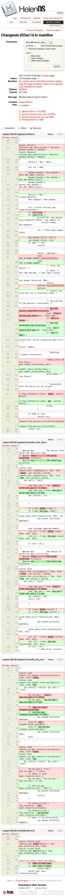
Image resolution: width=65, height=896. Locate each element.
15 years (45, 75)
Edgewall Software (29, 894)
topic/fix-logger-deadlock (30, 84)
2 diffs (50, 117)
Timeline (23, 22)
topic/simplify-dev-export (30, 86)
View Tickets (55, 26)
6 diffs (52, 114)
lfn (20, 81)
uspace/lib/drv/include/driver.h (19, 830)
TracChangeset (22, 881)
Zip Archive (41, 888)
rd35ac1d (14, 138)
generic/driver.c (29, 111)
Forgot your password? (52, 18)
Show (29, 46)
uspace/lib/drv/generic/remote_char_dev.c (25, 442)
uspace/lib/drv (26, 102)
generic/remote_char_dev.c (35, 114)
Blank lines (35, 56)
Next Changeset (53, 30)
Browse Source (53, 22)
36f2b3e (23, 89)
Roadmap (36, 22)
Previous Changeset (35, 30)
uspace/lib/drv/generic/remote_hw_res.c (24, 659)
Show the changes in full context (41, 49)
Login (15, 18)
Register (36, 18)
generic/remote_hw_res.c (34, 117)
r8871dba (5, 138)
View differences (33, 42)
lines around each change (48, 46)
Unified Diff (24, 888)
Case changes (37, 58)
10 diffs (41, 111)
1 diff (40, 119)
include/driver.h (29, 119)
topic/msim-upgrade (52, 84)
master (25, 81)
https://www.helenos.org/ (53, 894)
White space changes (40, 61)
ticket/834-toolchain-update (49, 81)
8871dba (23, 92)
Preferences (25, 18)
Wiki (11, 22)
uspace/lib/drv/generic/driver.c (19, 134)
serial (32, 81)
